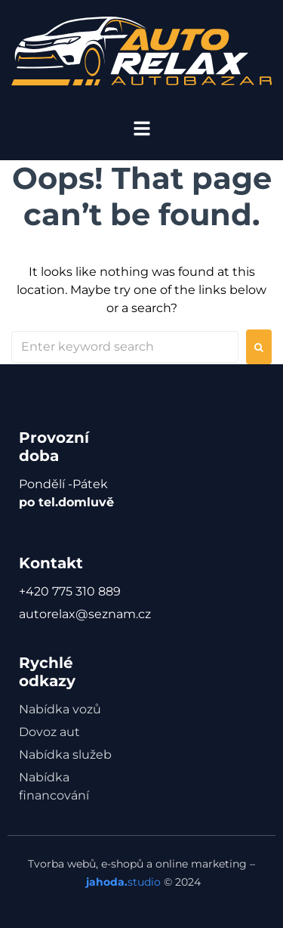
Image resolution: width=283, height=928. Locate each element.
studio (122, 882)
